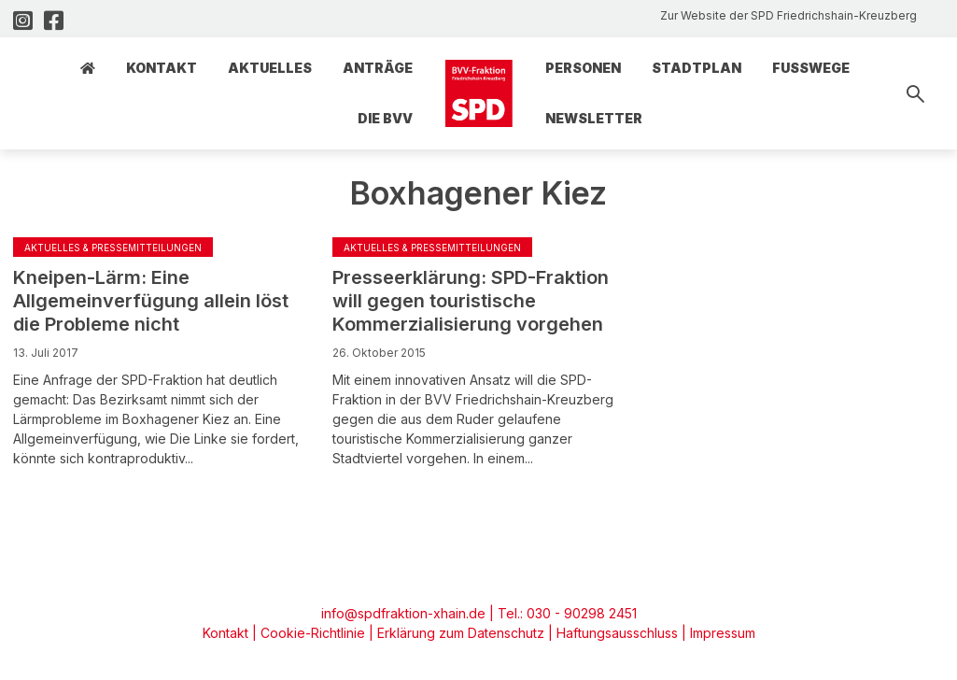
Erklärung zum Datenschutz (460, 633)
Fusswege (811, 68)
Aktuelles (270, 68)
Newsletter (593, 118)
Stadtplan (696, 68)
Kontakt (161, 68)
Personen (583, 68)
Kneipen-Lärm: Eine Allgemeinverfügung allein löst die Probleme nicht (151, 300)
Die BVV (385, 118)
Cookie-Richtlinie (312, 633)
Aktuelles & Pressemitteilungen (113, 247)
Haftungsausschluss (617, 633)
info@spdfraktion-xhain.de (403, 613)
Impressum (722, 633)
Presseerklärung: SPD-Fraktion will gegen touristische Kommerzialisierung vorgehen (470, 300)
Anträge (378, 68)
